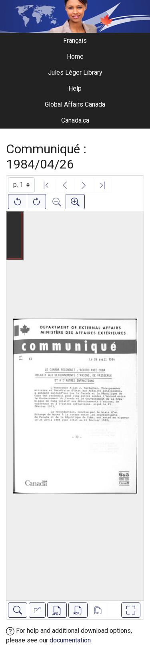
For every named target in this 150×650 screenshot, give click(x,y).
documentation (70, 640)
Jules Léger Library (75, 72)
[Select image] (21, 184)
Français (75, 40)
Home (75, 56)
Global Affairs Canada (75, 104)
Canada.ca (75, 120)
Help (75, 88)
